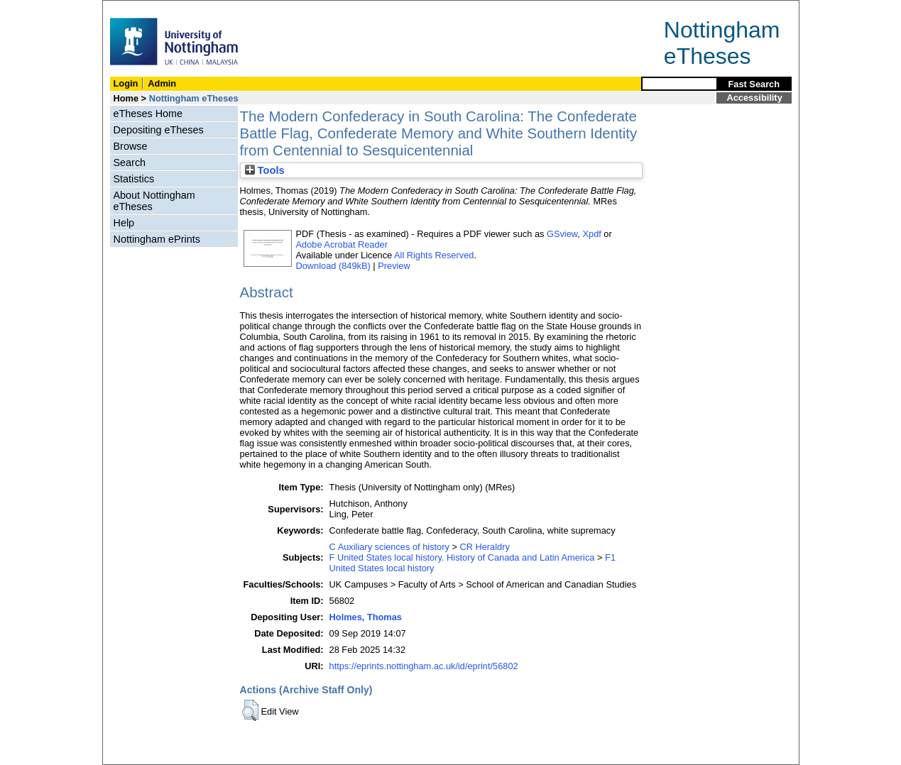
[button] (250, 710)
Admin (162, 83)
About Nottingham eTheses (154, 200)
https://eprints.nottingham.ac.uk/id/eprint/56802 (423, 666)
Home (126, 98)
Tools (265, 170)
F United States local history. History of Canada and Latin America (462, 557)
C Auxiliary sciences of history (389, 546)
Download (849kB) (333, 265)
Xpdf (591, 234)
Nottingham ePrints (157, 239)
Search (130, 162)
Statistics (134, 179)
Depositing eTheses (159, 130)
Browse (131, 146)
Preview (394, 265)
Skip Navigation (134, 8)
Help (124, 223)
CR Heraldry (484, 546)
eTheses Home (148, 113)
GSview (562, 234)
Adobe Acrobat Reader (342, 244)
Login (126, 83)
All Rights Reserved (434, 255)
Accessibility (754, 97)
